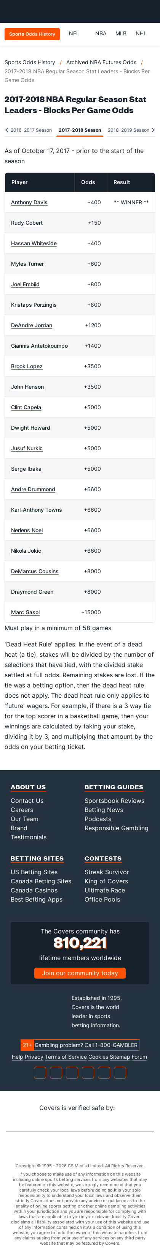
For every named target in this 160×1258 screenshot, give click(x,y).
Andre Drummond (33, 489)
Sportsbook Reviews (114, 800)
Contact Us (27, 800)
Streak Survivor (107, 872)
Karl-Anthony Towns (36, 509)
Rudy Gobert (27, 222)
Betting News (104, 809)
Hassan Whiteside (34, 243)
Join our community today (80, 973)
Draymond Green (32, 591)
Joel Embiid (25, 284)
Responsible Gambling (117, 828)
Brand (19, 828)
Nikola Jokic (26, 550)
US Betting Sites (34, 872)
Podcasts (98, 819)
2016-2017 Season (28, 130)
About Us (28, 786)
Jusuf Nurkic (27, 448)
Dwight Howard (30, 427)
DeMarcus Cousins (35, 571)
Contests (103, 858)
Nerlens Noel (27, 530)
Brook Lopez (27, 366)
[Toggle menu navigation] (150, 11)
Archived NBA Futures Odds (101, 62)
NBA (100, 33)
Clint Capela (26, 407)
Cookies (98, 1057)
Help (17, 1057)
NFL (77, 33)
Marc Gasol (25, 612)
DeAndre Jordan (31, 325)
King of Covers (106, 881)
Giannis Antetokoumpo (39, 345)
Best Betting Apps (36, 899)
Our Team (24, 819)
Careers (22, 809)
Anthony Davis (29, 202)
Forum (139, 1057)
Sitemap (120, 1057)
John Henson (27, 386)
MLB (120, 33)
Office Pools (102, 899)
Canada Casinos (34, 890)
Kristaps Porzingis (34, 304)
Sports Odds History (30, 62)
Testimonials (28, 837)
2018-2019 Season (131, 130)
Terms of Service (66, 1057)
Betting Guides (114, 786)
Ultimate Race (105, 890)
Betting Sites (37, 858)
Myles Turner (27, 263)
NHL (141, 33)
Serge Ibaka (26, 468)
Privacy (34, 1057)
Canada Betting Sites (41, 881)
